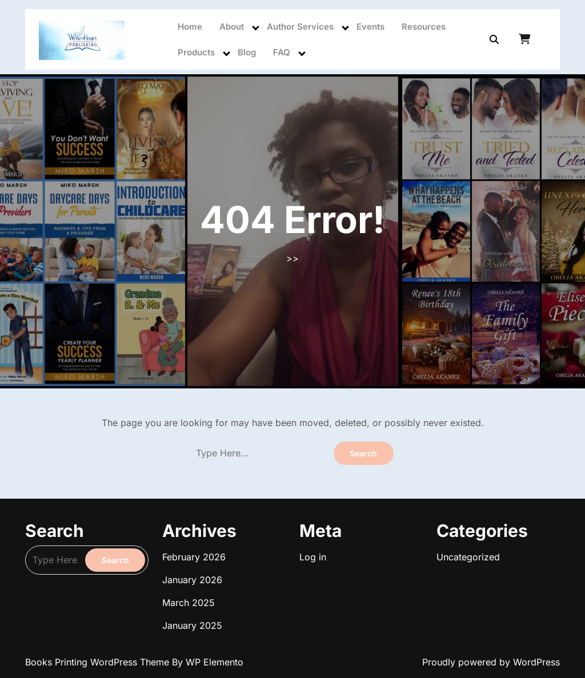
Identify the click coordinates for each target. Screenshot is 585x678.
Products (196, 52)
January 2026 (192, 579)
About (231, 26)
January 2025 (192, 625)
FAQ (281, 52)
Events (370, 26)
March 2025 (188, 602)
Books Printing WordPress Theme (98, 662)
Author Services (300, 26)
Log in (312, 557)
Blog (247, 52)
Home (190, 26)
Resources (424, 26)
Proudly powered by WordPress (491, 662)
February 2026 (194, 557)
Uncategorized (468, 557)
